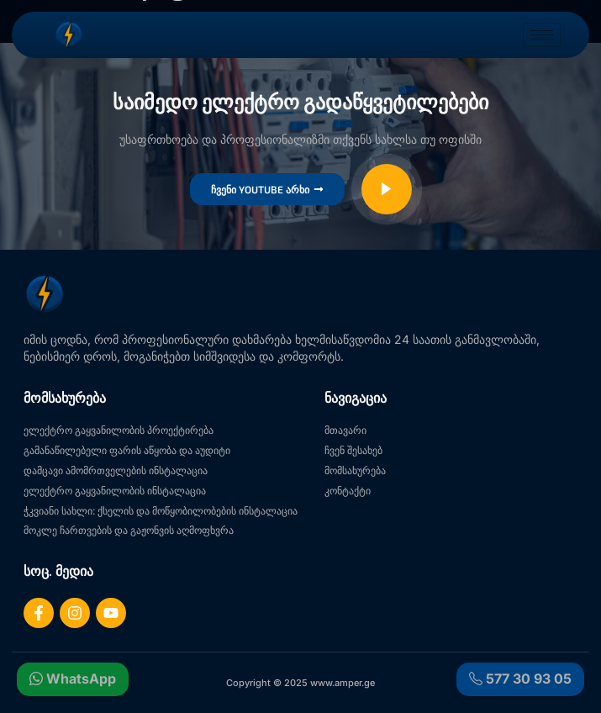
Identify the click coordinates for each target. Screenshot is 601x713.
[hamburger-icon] (542, 35)
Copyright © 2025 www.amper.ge (300, 683)
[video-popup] (386, 189)
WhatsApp (72, 679)
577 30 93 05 (520, 679)
